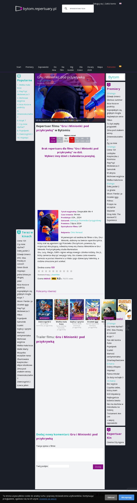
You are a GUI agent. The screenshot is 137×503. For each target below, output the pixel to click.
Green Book (22, 267)
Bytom (113, 77)
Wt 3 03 (82, 139)
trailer (71, 120)
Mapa (100, 67)
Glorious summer (114, 100)
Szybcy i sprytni (77, 322)
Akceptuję (126, 497)
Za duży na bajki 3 (115, 377)
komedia (84, 220)
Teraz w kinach (27, 234)
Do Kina (54, 68)
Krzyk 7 (110, 336)
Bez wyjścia (112, 384)
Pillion (109, 120)
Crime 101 (111, 149)
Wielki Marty (22, 349)
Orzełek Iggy (92, 322)
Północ (110, 200)
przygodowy (95, 220)
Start (19, 67)
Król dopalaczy (113, 394)
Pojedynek (111, 346)
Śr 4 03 (87, 139)
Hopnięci (111, 370)
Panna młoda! (113, 373)
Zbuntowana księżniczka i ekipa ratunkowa (24, 362)
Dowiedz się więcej (47, 498)
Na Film (62, 68)
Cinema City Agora (115, 442)
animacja (74, 220)
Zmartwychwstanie (115, 360)
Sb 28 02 (66, 139)
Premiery (30, 67)
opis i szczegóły (60, 120)
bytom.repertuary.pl (39, 8)
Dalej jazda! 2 (113, 186)
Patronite (111, 67)
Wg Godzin (70, 68)
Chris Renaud (50, 83)
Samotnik (111, 169)
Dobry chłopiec (114, 366)
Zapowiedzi (43, 67)
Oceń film (56, 275)
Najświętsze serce (115, 116)
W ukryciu (111, 173)
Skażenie (111, 210)
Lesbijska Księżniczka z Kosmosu (113, 156)
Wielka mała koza (61, 323)
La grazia (111, 190)
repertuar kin (47, 120)
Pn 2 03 (77, 139)
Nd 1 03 (72, 139)
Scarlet (110, 350)
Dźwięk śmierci (113, 96)
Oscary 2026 (90, 68)
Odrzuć (111, 497)
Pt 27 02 (59, 139)
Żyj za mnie (112, 143)
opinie (78, 120)
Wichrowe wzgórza (115, 176)
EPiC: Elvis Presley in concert (21, 261)
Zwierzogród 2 (44, 322)
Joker (19, 281)
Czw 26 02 (53, 139)
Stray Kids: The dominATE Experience (114, 217)
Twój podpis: (42, 466)
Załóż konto (110, 3)
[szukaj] (77, 8)
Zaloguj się (98, 3)
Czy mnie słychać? (115, 326)
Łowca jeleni (22, 385)
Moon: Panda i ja (114, 193)
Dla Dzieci (80, 68)
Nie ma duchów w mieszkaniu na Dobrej (115, 407)
